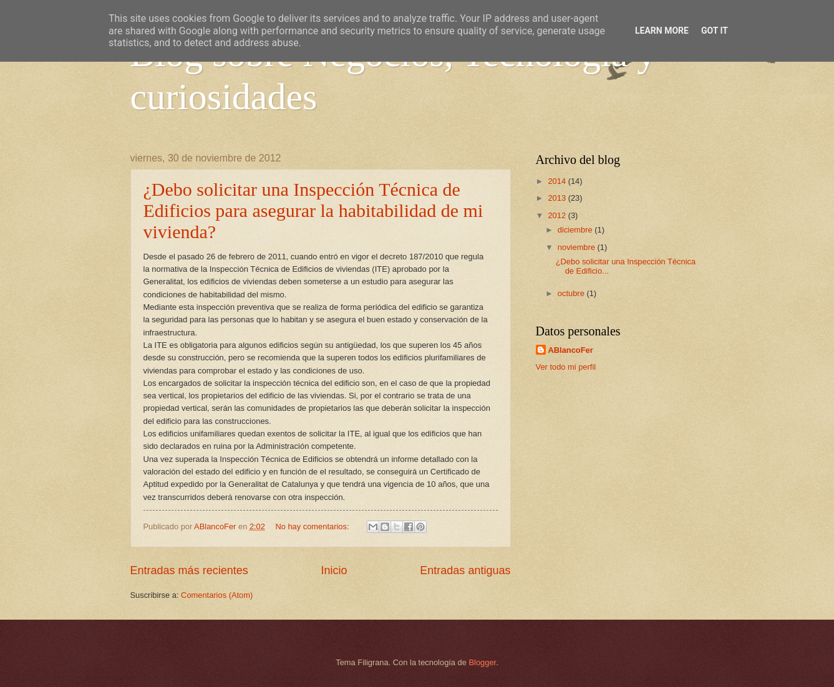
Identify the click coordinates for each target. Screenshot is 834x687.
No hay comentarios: (313, 526)
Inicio (334, 570)
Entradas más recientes (189, 570)
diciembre (576, 229)
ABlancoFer (570, 350)
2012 (558, 215)
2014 (558, 181)
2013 (558, 198)
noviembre (578, 247)
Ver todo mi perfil (566, 367)
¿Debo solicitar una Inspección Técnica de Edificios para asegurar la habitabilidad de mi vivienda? (313, 210)
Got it (714, 31)
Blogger (483, 662)
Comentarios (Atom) (217, 595)
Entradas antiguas (465, 570)
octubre (572, 293)
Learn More (662, 31)
